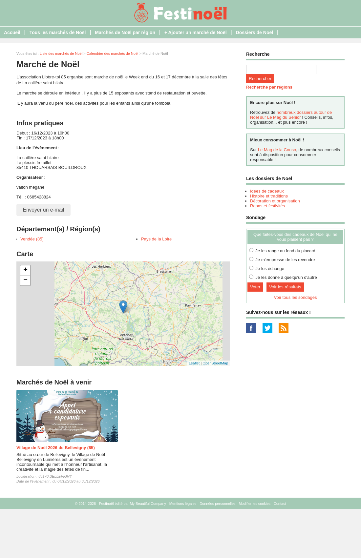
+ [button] (25, 270)
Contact (280, 504)
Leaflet (194, 363)
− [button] (25, 280)
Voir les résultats (285, 286)
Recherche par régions (269, 87)
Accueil (12, 32)
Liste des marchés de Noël (61, 53)
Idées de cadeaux (267, 191)
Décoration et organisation (275, 200)
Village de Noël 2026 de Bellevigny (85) (55, 447)
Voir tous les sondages (295, 297)
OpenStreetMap (215, 363)
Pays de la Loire (156, 239)
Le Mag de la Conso (277, 149)
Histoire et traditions (269, 196)
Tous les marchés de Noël (58, 32)
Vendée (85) (32, 239)
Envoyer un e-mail (43, 210)
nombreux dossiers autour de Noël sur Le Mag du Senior (291, 115)
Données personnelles (217, 504)
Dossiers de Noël (254, 32)
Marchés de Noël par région (125, 32)
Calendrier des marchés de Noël (112, 53)
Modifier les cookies (254, 504)
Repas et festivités (267, 205)
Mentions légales (183, 504)
